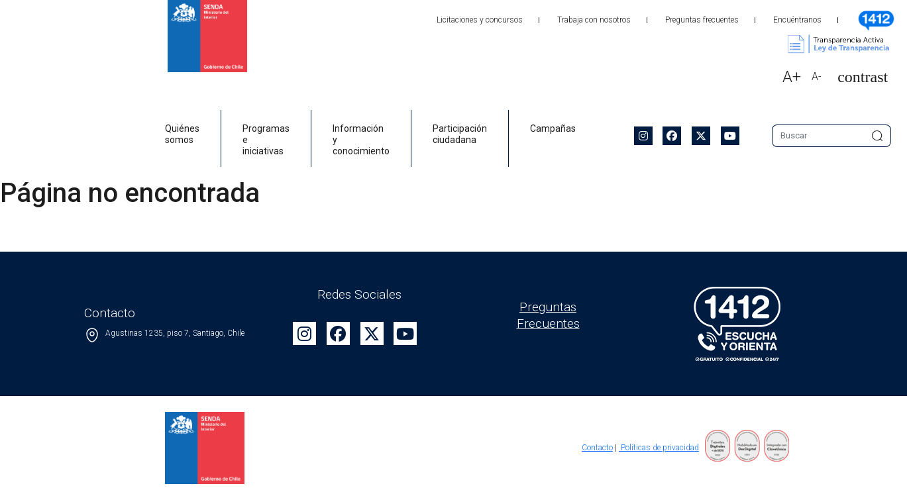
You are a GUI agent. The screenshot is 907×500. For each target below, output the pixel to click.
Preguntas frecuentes (702, 20)
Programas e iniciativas (266, 139)
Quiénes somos (182, 134)
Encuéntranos (797, 20)
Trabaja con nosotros (594, 20)
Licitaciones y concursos (480, 20)
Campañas (553, 128)
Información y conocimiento (361, 139)
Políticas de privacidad (659, 447)
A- (817, 76)
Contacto (597, 447)
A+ (791, 77)
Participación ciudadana (460, 134)
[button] (857, 77)
